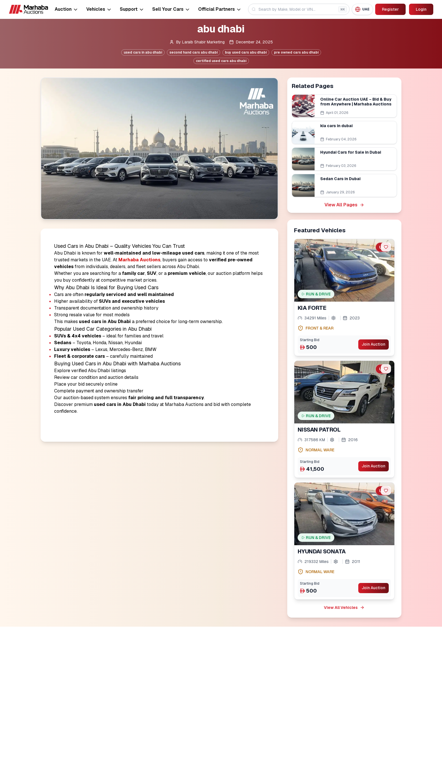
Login (421, 9)
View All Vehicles (344, 607)
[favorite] (386, 246)
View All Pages (344, 205)
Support (132, 9)
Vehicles (99, 9)
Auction (66, 9)
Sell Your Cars (171, 9)
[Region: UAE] (362, 9)
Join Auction (373, 344)
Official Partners (220, 9)
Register (390, 9)
